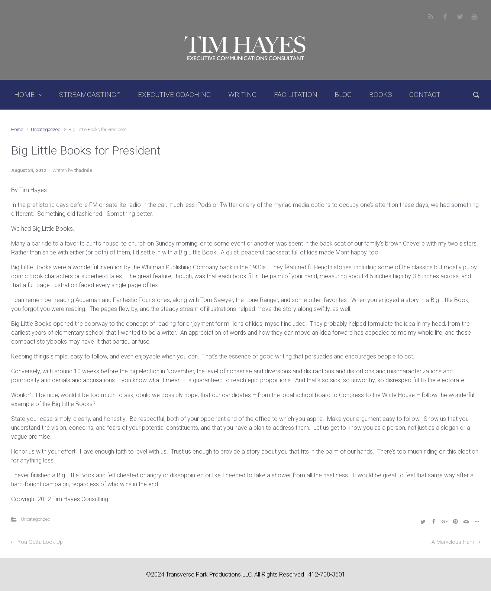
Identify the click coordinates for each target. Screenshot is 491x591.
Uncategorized (46, 129)
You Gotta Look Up (40, 542)
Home (17, 129)
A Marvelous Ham (453, 542)
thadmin (83, 170)
